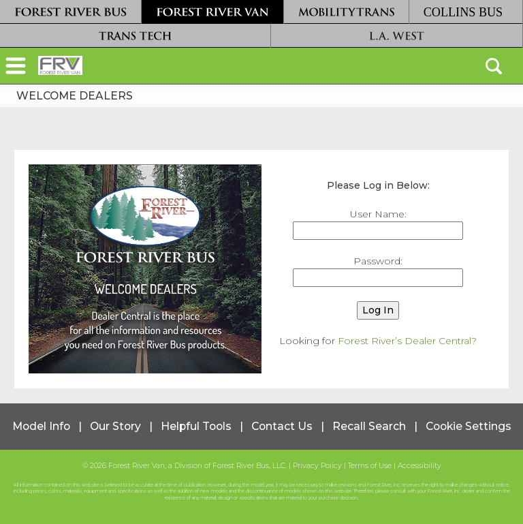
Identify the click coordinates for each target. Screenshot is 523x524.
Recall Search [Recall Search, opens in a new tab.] (369, 426)
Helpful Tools (196, 426)
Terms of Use (370, 465)
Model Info (41, 426)
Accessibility (419, 465)
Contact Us (282, 426)
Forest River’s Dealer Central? (407, 341)
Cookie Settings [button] (468, 426)
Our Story (115, 426)
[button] (15, 67)
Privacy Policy (317, 465)
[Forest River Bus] (70, 12)
